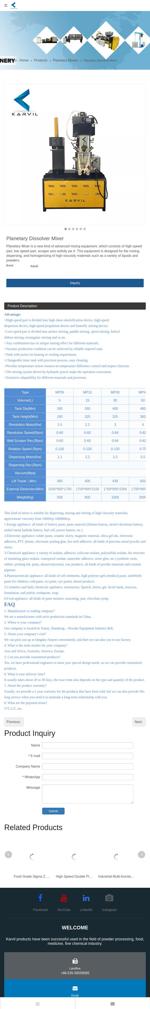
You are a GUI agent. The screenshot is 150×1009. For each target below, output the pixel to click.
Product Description (22, 306)
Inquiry (75, 283)
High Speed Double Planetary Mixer (75, 876)
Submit (53, 811)
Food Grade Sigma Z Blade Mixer (33, 876)
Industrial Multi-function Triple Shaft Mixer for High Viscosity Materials (117, 876)
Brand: (10, 265)
